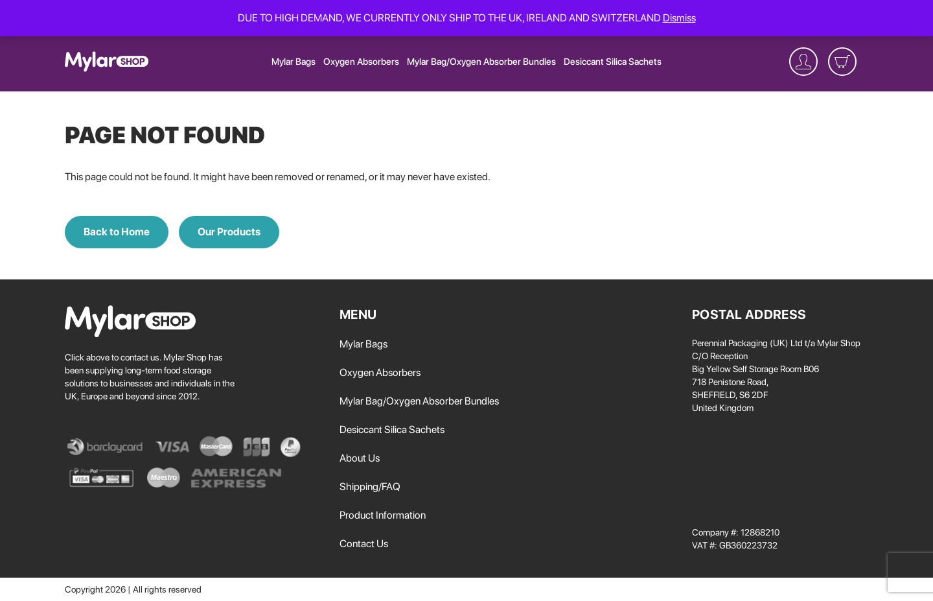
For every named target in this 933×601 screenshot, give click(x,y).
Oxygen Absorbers (361, 61)
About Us (360, 458)
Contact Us (364, 543)
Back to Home (117, 232)
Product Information (383, 515)
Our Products (229, 232)
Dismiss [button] (679, 18)
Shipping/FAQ (370, 486)
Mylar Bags (293, 61)
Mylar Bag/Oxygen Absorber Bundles (481, 61)
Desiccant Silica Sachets (613, 61)
